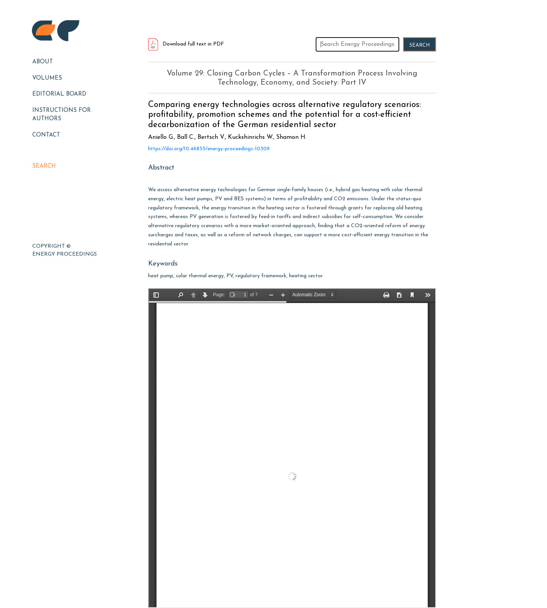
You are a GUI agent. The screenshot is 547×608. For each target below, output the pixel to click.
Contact (46, 135)
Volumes (47, 78)
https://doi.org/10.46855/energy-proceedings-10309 (209, 149)
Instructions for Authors (61, 115)
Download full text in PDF (186, 44)
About (42, 62)
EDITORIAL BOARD (59, 94)
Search (44, 166)
